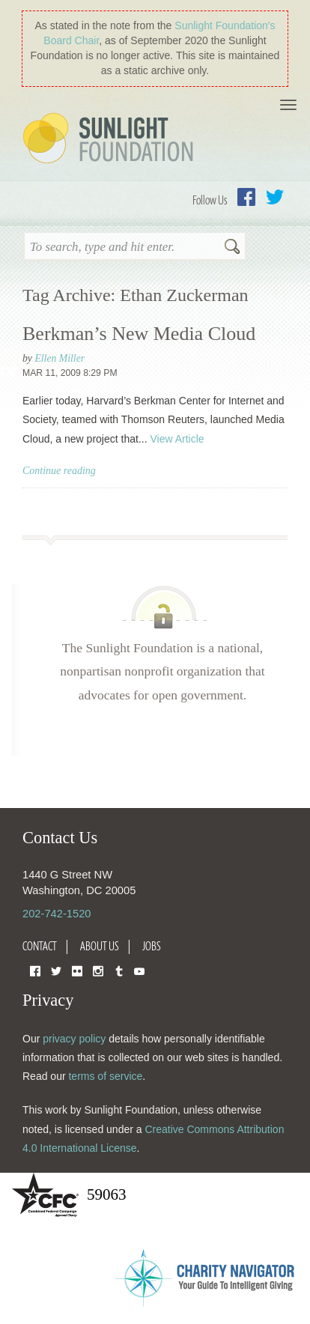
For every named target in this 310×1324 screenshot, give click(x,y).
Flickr (77, 970)
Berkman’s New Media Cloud (138, 333)
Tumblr (119, 970)
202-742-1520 (56, 914)
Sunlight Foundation (110, 139)
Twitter (275, 197)
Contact (39, 946)
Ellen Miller (59, 358)
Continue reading (59, 470)
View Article (177, 439)
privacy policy (74, 1039)
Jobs (151, 946)
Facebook (246, 197)
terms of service (105, 1076)
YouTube (139, 970)
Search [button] (232, 248)
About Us (99, 946)
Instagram (98, 970)
